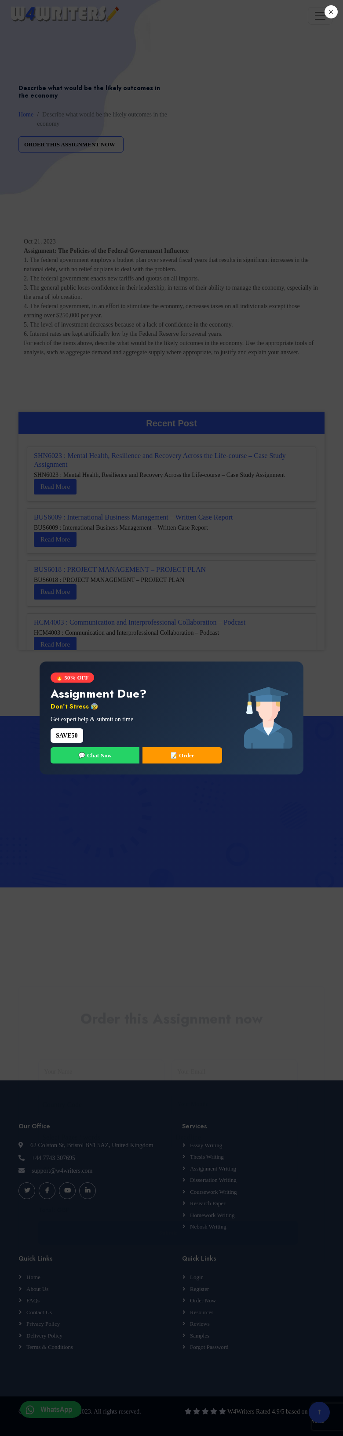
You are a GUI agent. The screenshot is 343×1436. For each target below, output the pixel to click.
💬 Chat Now (94, 755)
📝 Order (182, 755)
